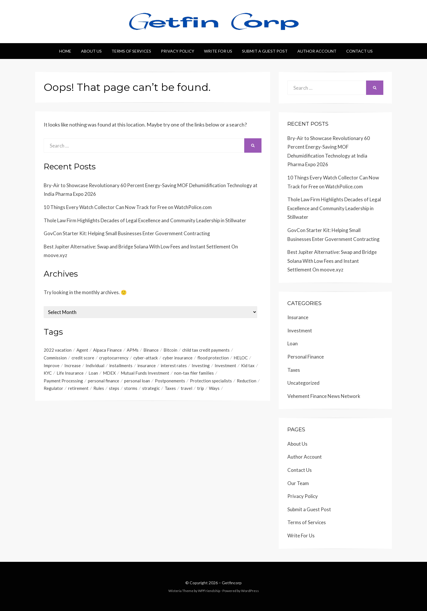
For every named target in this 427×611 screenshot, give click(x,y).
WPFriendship (209, 591)
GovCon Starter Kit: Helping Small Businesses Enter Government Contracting (127, 233)
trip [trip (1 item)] (200, 388)
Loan (292, 343)
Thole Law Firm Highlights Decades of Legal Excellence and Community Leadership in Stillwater (145, 220)
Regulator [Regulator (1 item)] (53, 388)
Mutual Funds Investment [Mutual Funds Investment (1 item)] (145, 373)
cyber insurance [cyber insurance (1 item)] (178, 357)
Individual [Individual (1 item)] (95, 365)
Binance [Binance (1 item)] (151, 350)
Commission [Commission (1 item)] (55, 357)
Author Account (316, 51)
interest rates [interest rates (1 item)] (174, 365)
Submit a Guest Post (265, 51)
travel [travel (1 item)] (186, 388)
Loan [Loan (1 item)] (93, 373)
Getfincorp (232, 582)
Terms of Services (131, 51)
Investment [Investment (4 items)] (225, 365)
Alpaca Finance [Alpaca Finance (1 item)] (107, 350)
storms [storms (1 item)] (130, 388)
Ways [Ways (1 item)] (214, 388)
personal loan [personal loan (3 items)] (137, 381)
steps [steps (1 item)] (114, 388)
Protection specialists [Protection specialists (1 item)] (211, 381)
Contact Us (359, 51)
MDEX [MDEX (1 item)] (109, 373)
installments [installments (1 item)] (120, 365)
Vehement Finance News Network (323, 396)
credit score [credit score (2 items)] (83, 357)
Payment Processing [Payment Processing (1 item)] (63, 381)
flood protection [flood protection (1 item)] (213, 357)
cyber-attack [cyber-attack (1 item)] (145, 357)
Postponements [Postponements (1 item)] (170, 381)
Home (65, 51)
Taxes (293, 370)
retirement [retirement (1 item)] (78, 388)
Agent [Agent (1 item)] (82, 350)
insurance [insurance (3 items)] (146, 365)
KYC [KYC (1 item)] (48, 373)
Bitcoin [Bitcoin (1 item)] (170, 350)
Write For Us (218, 51)
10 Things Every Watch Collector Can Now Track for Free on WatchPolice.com (128, 207)
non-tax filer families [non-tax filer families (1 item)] (194, 373)
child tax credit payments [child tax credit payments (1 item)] (206, 350)
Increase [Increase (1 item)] (72, 365)
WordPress (250, 591)
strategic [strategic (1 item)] (151, 388)
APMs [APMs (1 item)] (133, 350)
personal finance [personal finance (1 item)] (103, 381)
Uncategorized (303, 383)
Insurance (297, 317)
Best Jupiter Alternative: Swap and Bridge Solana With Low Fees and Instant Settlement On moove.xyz (332, 261)
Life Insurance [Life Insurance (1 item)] (70, 373)
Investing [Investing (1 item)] (201, 365)
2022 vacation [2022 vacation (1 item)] (58, 350)
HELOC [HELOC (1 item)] (241, 357)
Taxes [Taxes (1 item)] (170, 388)
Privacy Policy (177, 51)
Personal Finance (305, 357)
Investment (299, 330)
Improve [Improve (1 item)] (51, 365)
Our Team (298, 483)
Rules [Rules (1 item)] (98, 388)
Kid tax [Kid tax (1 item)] (248, 365)
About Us (91, 51)
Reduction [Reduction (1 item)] (246, 381)
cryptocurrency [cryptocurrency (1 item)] (113, 357)
